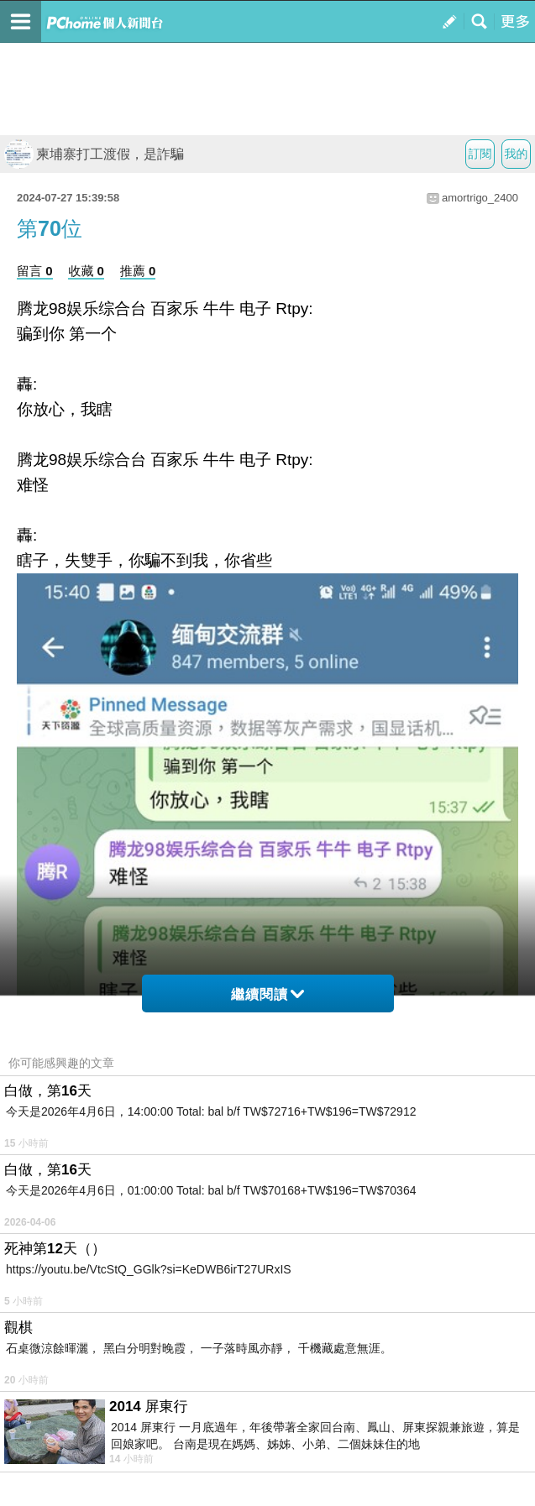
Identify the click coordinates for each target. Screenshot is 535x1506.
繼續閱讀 (267, 994)
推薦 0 (138, 271)
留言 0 (35, 271)
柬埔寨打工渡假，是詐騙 (94, 154)
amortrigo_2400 (480, 197)
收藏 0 (86, 271)
